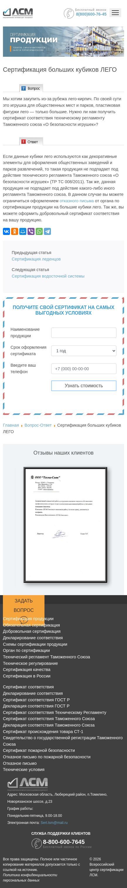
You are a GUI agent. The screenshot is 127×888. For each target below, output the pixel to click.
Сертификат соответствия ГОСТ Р (36, 699)
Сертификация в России (26, 676)
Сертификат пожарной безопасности (39, 750)
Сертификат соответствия (28, 687)
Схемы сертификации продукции (35, 644)
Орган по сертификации (26, 650)
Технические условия (23, 769)
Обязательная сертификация (31, 625)
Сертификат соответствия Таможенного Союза (49, 718)
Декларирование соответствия (33, 637)
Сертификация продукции (28, 618)
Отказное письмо (20, 763)
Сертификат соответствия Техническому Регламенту (54, 712)
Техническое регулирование (30, 663)
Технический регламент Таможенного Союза (46, 657)
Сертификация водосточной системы (49, 276)
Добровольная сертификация (32, 631)
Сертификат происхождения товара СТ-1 (43, 731)
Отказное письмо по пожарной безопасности (46, 757)
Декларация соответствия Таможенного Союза (49, 725)
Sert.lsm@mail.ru (54, 823)
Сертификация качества (26, 669)
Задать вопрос (24, 611)
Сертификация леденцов (36, 259)
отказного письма (77, 200)
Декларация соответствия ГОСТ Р (36, 706)
